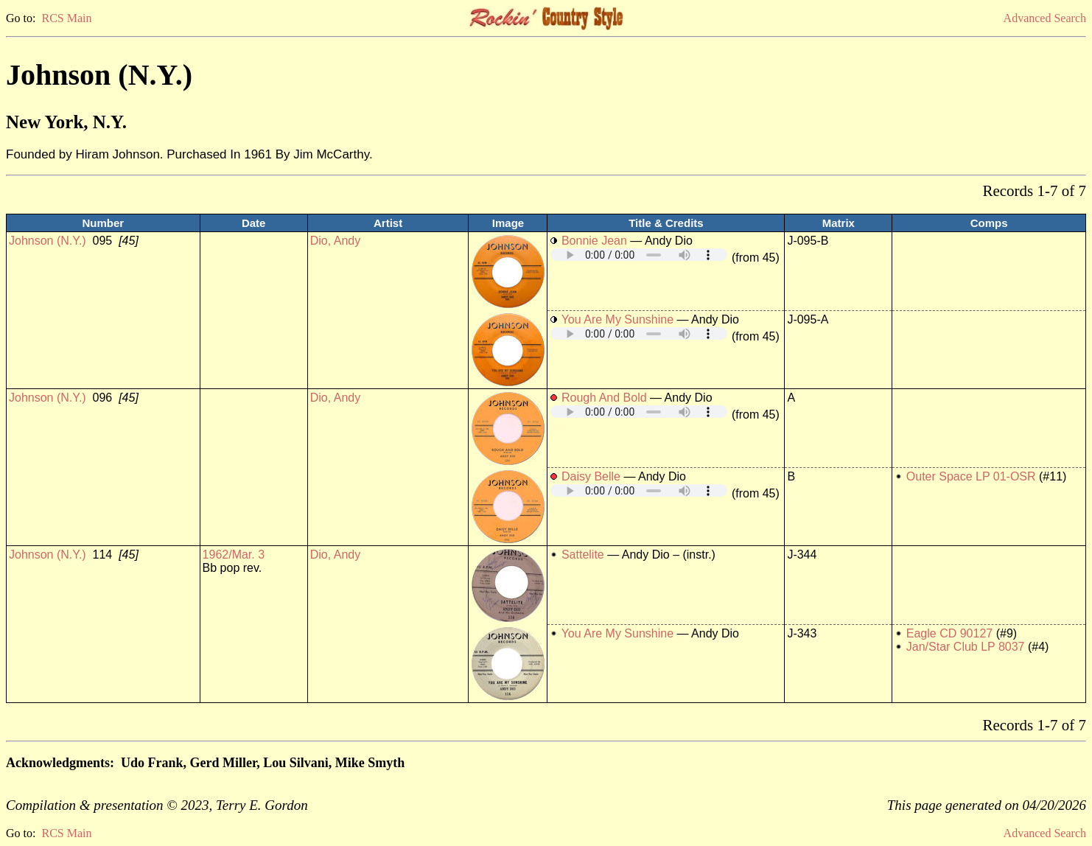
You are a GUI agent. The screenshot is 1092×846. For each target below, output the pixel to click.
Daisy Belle (590, 476)
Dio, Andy (335, 240)
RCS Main (66, 18)
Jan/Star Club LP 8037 (965, 646)
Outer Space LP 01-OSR (971, 476)
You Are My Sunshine (617, 319)
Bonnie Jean (594, 240)
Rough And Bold (604, 397)
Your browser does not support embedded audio (638, 254)
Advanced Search (1045, 18)
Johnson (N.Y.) (47, 240)
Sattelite (584, 554)
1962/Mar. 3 (234, 554)
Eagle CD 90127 (949, 633)
